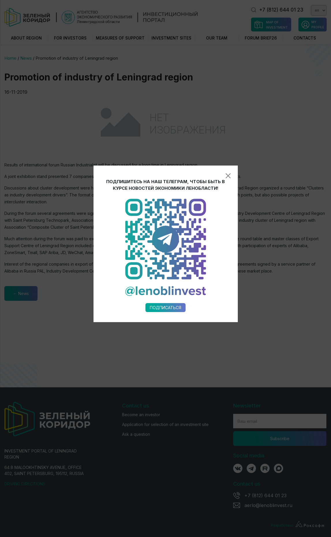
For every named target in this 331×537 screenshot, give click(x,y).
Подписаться (165, 249)
